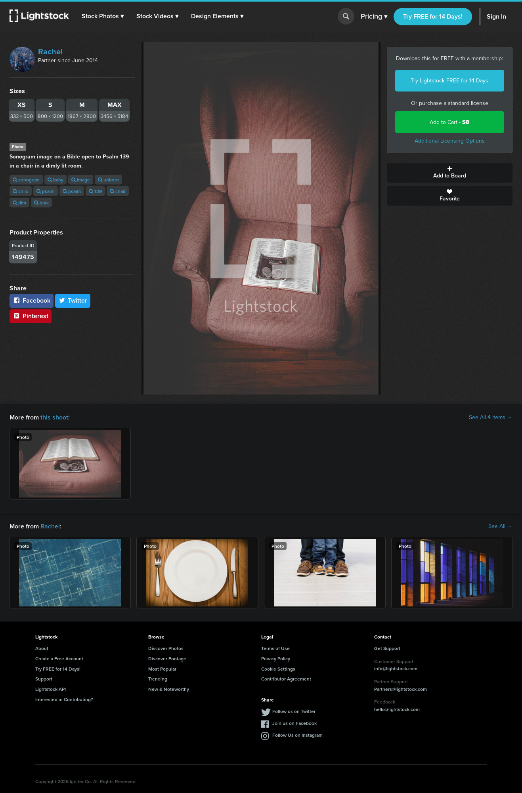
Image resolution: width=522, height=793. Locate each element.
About (41, 648)
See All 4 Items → (490, 417)
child (21, 191)
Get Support (387, 648)
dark (41, 202)
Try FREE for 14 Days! (433, 16)
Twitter (73, 300)
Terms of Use (275, 648)
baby (55, 179)
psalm (45, 191)
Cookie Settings (278, 668)
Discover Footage (167, 658)
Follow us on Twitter (293, 711)
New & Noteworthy (168, 689)
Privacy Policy (275, 658)
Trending (157, 678)
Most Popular (162, 668)
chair (118, 191)
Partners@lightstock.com (400, 689)
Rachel (50, 51)
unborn (108, 179)
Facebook (31, 300)
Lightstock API (50, 689)
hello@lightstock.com (397, 709)
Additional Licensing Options (450, 141)
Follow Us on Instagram (297, 735)
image (80, 179)
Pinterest (30, 315)
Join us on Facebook (294, 723)
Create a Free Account (59, 658)
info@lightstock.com (395, 668)
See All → (500, 526)
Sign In (496, 16)
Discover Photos (166, 648)
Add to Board (449, 172)
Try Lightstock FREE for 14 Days (449, 80)
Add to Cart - (449, 122)
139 (95, 191)
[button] (103, 16)
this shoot (54, 417)
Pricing (374, 16)
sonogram (26, 179)
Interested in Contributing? (64, 699)
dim (19, 202)
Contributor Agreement (286, 678)
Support (43, 678)
